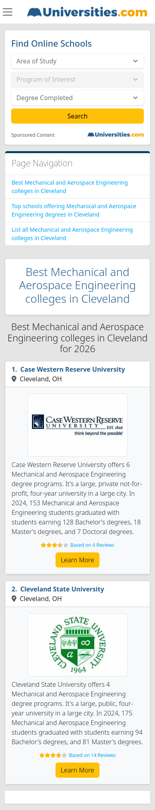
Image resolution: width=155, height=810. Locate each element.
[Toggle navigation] (8, 12)
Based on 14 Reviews (92, 755)
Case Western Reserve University (72, 369)
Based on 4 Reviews (92, 545)
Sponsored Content (33, 135)
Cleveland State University (62, 589)
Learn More (77, 560)
